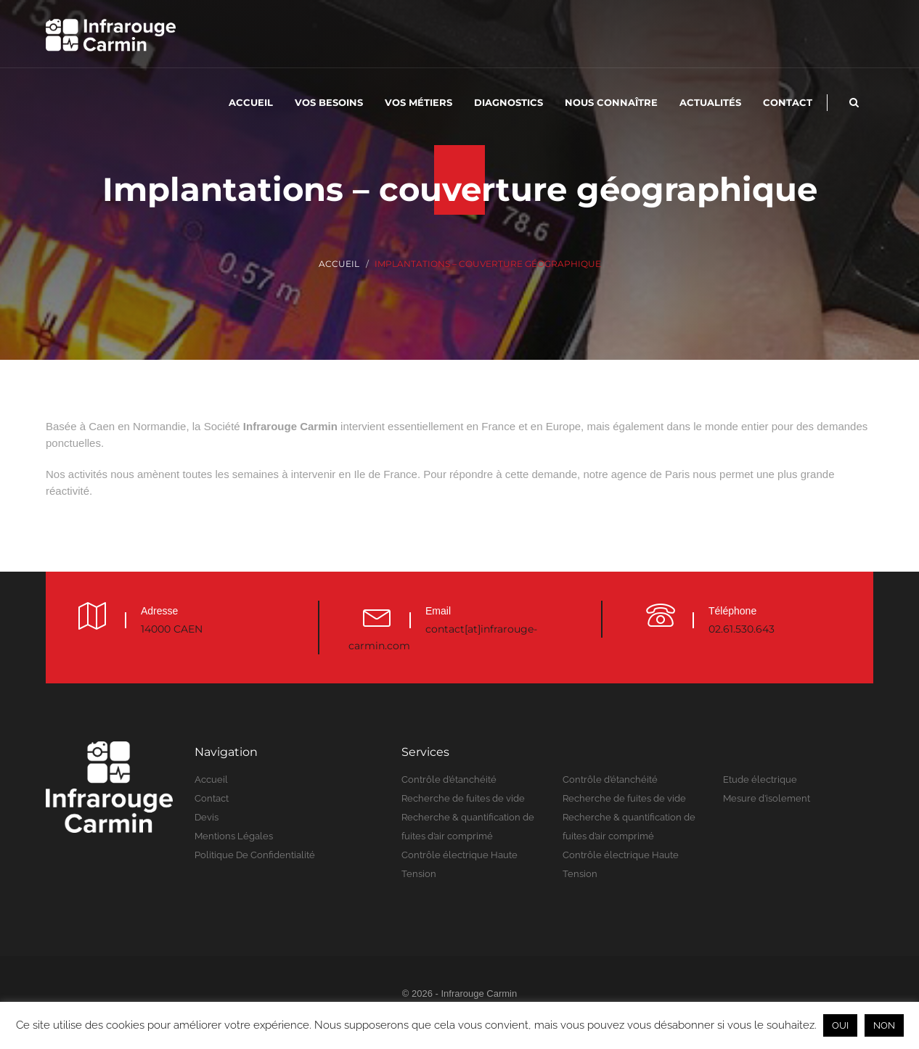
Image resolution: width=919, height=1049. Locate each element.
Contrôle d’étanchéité (449, 779)
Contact (787, 102)
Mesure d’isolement (766, 798)
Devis (206, 817)
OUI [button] (840, 1025)
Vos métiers (418, 102)
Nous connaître (611, 102)
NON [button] (884, 1025)
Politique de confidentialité (255, 855)
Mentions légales (234, 836)
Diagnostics (508, 102)
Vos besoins (329, 102)
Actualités (710, 102)
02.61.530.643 (741, 628)
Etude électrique (760, 779)
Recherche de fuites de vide (463, 798)
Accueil (251, 102)
